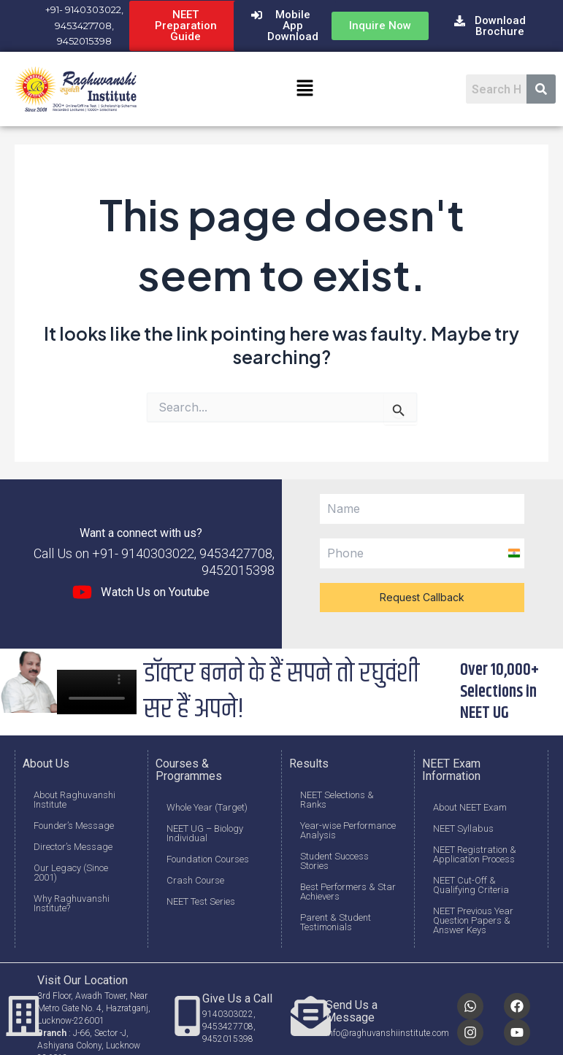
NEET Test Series (200, 901)
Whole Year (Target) (207, 807)
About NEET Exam (470, 807)
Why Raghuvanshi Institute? (72, 903)
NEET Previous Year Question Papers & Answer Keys (473, 920)
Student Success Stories (334, 861)
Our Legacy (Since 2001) (71, 872)
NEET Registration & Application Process (474, 854)
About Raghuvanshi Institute (74, 799)
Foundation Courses (207, 859)
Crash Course (195, 880)
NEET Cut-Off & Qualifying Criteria (471, 885)
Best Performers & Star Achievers (348, 891)
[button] (304, 89)
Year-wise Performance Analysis (348, 830)
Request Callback (422, 597)
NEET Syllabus (463, 828)
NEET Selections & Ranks (337, 799)
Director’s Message (73, 846)
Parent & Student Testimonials (335, 922)
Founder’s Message (74, 825)
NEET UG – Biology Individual (204, 833)
